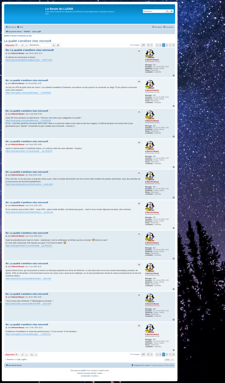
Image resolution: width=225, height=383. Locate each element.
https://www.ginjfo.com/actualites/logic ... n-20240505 (28, 93)
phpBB (83, 370)
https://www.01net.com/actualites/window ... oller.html (28, 278)
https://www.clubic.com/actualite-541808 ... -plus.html (28, 303)
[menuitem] (20, 27)
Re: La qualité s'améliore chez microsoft (30, 50)
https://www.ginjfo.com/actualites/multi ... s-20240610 (28, 120)
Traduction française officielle (86, 373)
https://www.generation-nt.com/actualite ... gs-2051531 (29, 245)
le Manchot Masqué (152, 60)
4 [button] (160, 45)
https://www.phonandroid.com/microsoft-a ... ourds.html (29, 184)
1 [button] (151, 45)
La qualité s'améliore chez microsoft (27, 41)
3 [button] (156, 45)
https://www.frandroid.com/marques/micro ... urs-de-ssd (29, 212)
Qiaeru (100, 373)
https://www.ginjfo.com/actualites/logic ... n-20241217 (28, 334)
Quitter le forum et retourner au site (18, 36)
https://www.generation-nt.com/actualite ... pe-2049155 (29, 151)
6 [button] (166, 45)
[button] (143, 45)
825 (154, 65)
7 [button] (170, 45)
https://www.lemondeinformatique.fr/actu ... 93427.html (29, 60)
